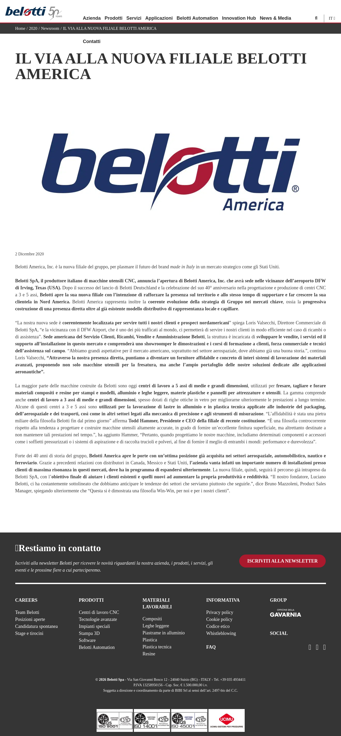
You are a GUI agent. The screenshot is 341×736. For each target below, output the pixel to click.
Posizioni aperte (30, 619)
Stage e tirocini (29, 633)
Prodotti (113, 11)
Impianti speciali (94, 626)
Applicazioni (159, 11)
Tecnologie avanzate (98, 619)
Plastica (150, 639)
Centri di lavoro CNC (99, 612)
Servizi (133, 11)
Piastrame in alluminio (164, 632)
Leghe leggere (156, 625)
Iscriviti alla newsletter (282, 561)
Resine (149, 653)
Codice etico (218, 626)
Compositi (152, 618)
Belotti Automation (197, 11)
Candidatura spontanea (36, 626)
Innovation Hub (239, 11)
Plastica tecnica (157, 646)
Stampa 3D (89, 633)
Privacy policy (219, 612)
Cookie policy (219, 619)
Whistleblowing (221, 633)
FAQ (211, 647)
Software (87, 640)
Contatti (91, 35)
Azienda (92, 11)
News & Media (275, 11)
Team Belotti (27, 612)
